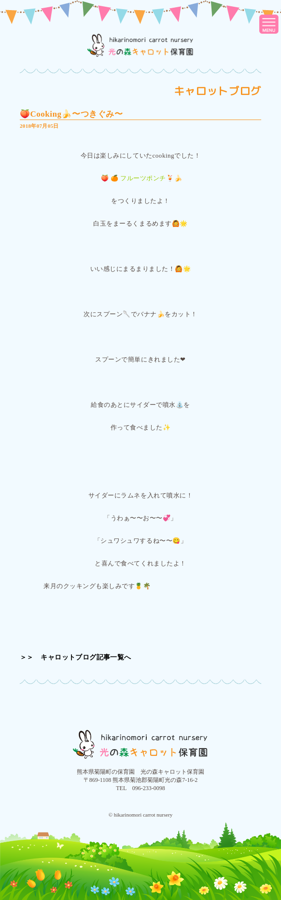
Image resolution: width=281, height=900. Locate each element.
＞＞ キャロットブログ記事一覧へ (75, 657)
